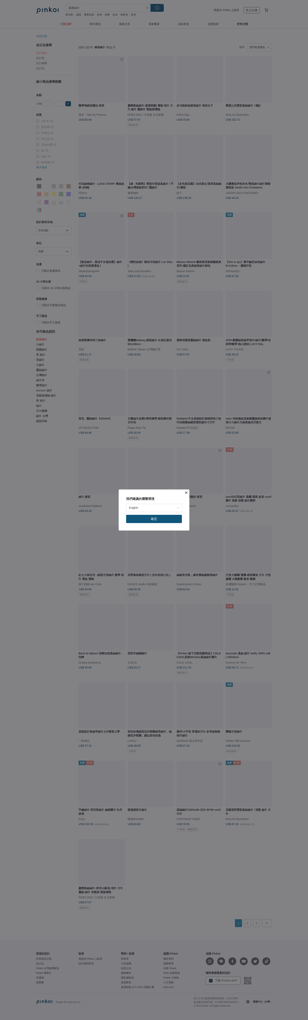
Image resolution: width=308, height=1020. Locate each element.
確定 (154, 519)
